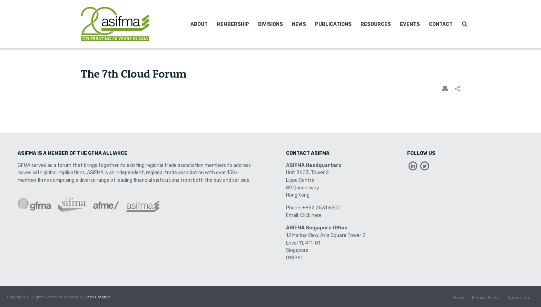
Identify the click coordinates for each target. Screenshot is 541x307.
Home (458, 297)
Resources (376, 24)
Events (410, 24)
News (299, 24)
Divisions (270, 24)
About (199, 24)
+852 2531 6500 (321, 208)
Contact (441, 24)
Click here (311, 215)
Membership (233, 24)
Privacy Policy (486, 297)
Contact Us (519, 297)
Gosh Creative (98, 297)
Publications (333, 24)
